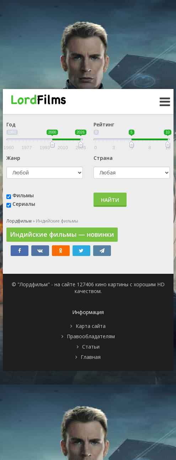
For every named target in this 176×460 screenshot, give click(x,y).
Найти (110, 200)
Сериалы (23, 203)
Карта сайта (91, 326)
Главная (91, 357)
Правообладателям (91, 336)
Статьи (91, 346)
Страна (103, 158)
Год (11, 124)
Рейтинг (104, 124)
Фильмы (23, 195)
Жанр (13, 158)
